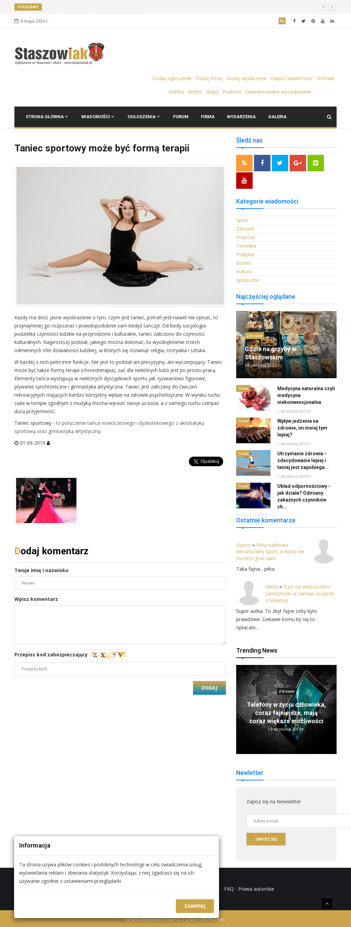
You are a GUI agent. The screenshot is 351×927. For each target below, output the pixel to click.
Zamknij (194, 906)
